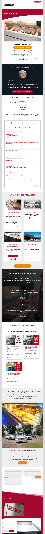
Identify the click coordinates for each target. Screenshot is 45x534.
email (21, 59)
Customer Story (16, 348)
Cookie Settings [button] (5, 530)
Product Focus (13, 351)
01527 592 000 (37, 1)
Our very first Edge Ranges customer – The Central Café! (13, 374)
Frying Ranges (10, 349)
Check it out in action (13, 255)
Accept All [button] (11, 530)
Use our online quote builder (22, 266)
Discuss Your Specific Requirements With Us (22, 91)
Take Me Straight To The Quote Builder (22, 47)
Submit (37, 476)
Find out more (22, 463)
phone (31, 87)
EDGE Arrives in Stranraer (13, 346)
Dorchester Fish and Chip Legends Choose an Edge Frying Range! (30, 347)
